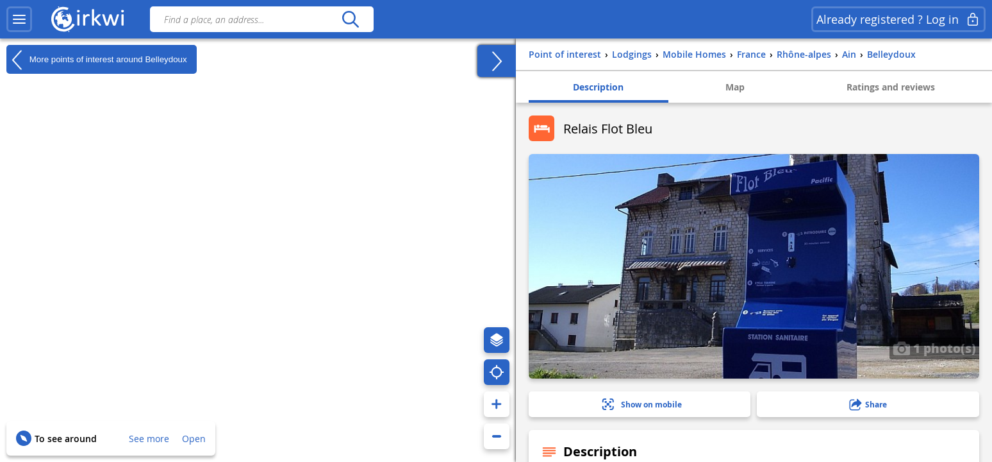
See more (149, 438)
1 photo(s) (934, 348)
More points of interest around (96, 59)
